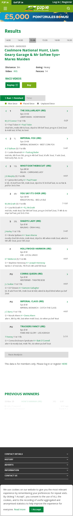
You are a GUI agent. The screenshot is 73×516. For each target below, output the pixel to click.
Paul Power (30, 180)
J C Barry (9, 311)
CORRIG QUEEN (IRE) (31, 273)
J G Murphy (10, 176)
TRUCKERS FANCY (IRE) (32, 326)
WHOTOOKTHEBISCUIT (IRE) (35, 165)
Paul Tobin (25, 124)
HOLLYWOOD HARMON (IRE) (35, 248)
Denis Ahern (28, 315)
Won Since (12, 104)
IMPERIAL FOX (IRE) (30, 138)
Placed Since (28, 104)
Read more (20, 509)
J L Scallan (9, 284)
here (64, 363)
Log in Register (62, 1)
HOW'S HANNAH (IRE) (31, 401)
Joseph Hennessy (35, 262)
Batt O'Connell (41, 340)
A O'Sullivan (10, 148)
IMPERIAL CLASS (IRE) (32, 301)
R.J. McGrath (28, 207)
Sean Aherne (29, 235)
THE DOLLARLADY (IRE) (33, 110)
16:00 (57, 40)
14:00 (8, 40)
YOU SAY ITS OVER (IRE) (33, 193)
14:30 (20, 40)
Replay (12, 85)
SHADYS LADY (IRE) (30, 221)
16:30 (69, 40)
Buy (29, 85)
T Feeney (9, 336)
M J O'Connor (11, 121)
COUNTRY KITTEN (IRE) (32, 426)
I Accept (36, 509)
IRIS (16, 71)
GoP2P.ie (18, 2)
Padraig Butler (30, 152)
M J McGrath (10, 203)
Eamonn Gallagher (29, 288)
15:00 (32, 40)
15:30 (44, 40)
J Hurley (8, 231)
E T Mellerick (10, 259)
